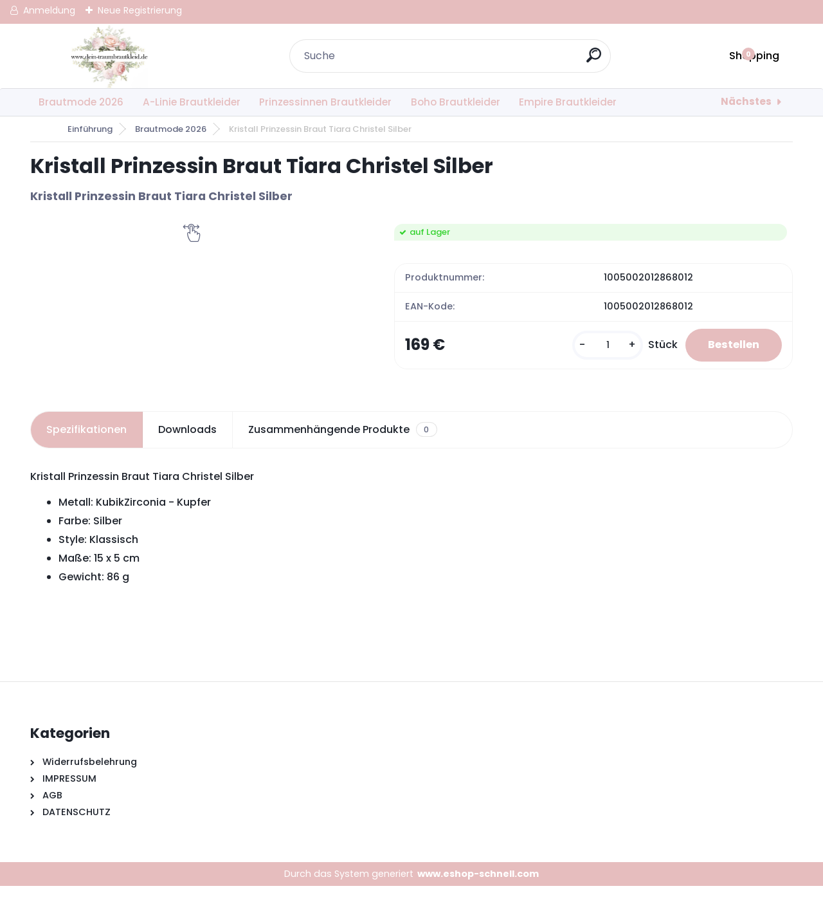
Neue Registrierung (140, 10)
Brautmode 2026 (81, 102)
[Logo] (109, 56)
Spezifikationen (86, 444)
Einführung (90, 129)
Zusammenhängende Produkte (342, 445)
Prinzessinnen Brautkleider (325, 102)
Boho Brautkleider (455, 102)
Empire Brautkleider (568, 102)
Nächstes (746, 101)
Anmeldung (49, 10)
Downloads (187, 444)
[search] (595, 60)
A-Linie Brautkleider (191, 102)
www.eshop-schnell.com (478, 889)
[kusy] (599, 352)
